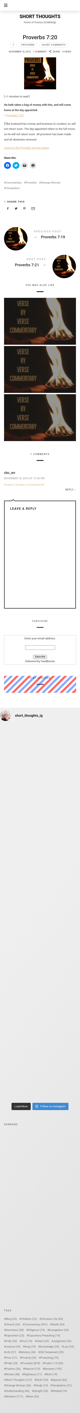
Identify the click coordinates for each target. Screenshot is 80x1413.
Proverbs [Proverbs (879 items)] (31, 1363)
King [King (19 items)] (30, 1346)
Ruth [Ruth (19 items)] (51, 1374)
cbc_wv (9, 473)
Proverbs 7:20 (15, 115)
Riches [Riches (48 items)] (13, 1374)
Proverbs (28, 44)
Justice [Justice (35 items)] (13, 1346)
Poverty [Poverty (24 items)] (28, 1357)
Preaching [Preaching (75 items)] (50, 1357)
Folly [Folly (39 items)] (11, 1341)
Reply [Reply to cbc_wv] (69, 489)
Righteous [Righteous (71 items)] (33, 1374)
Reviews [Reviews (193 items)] (53, 1368)
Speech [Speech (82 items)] (59, 1379)
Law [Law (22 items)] (68, 1346)
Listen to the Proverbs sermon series (26, 147)
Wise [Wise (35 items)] (33, 1396)
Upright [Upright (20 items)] (40, 1391)
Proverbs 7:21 (40, 263)
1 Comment (40, 51)
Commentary (14, 182)
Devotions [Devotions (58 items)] (15, 1330)
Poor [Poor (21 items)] (11, 1357)
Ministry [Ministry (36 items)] (28, 1352)
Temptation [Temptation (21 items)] (62, 1385)
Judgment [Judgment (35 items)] (62, 1341)
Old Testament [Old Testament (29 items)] (52, 1352)
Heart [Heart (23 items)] (42, 1341)
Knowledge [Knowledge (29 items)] (49, 1346)
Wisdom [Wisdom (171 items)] (14, 1396)
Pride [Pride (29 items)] (12, 1363)
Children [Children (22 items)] (29, 1318)
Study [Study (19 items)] (41, 1385)
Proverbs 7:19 (40, 235)
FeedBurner (48, 661)
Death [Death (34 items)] (58, 1324)
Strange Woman (50, 182)
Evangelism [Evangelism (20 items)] (59, 1330)
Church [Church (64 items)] (13, 1324)
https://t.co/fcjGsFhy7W (31, 485)
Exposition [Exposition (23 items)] (15, 1335)
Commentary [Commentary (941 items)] (36, 1324)
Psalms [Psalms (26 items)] (13, 1368)
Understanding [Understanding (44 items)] (17, 1391)
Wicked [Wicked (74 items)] (59, 1391)
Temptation (13, 188)
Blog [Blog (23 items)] (11, 1318)
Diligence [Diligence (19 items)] (36, 1330)
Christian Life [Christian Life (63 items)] (52, 1318)
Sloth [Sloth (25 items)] (42, 1379)
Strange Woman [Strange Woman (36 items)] (18, 1385)
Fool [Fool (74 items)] (26, 1341)
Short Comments (54, 44)
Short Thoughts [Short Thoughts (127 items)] (19, 1379)
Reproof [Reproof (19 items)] (32, 1368)
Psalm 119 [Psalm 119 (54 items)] (53, 1363)
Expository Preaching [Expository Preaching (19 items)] (44, 1335)
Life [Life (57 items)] (11, 1352)
